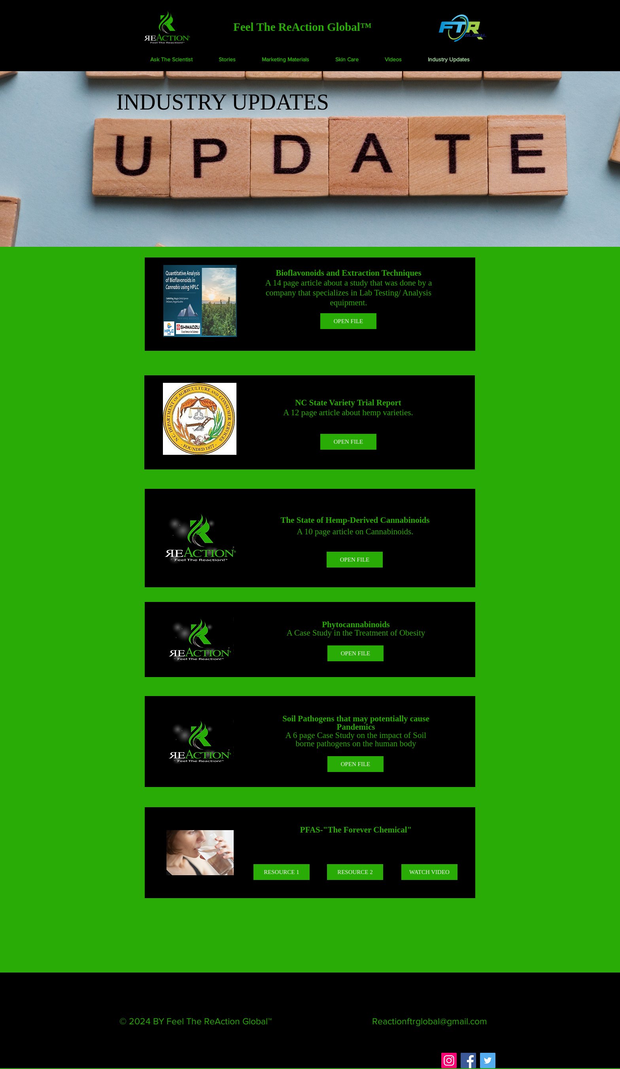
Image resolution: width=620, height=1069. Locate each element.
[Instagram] (449, 1060)
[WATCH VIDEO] (429, 872)
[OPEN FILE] (348, 321)
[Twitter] (487, 1060)
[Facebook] (468, 1060)
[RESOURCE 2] (355, 872)
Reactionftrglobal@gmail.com (429, 1021)
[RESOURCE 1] (281, 872)
